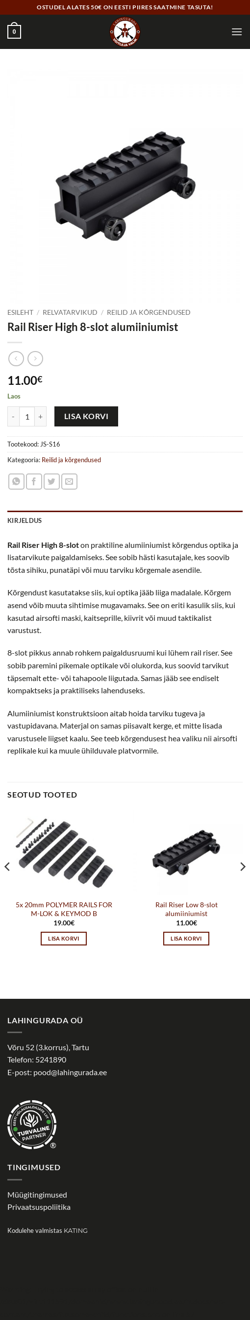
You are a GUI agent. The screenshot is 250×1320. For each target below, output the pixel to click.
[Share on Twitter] (52, 481)
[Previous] (8, 886)
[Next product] (16, 358)
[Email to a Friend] (69, 481)
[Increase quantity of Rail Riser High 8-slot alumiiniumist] (41, 416)
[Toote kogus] (27, 416)
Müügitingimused (37, 1194)
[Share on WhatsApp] (16, 481)
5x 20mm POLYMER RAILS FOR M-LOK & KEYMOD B (64, 909)
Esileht (20, 312)
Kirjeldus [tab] (24, 520)
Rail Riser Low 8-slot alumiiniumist (186, 909)
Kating (76, 1230)
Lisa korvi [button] (63, 938)
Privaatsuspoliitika (39, 1206)
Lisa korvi (86, 416)
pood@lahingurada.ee (70, 1072)
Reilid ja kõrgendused (149, 312)
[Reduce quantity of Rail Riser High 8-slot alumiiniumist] (13, 416)
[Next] (242, 886)
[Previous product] (35, 358)
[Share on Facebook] (34, 481)
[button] (14, 32)
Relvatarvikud (70, 312)
